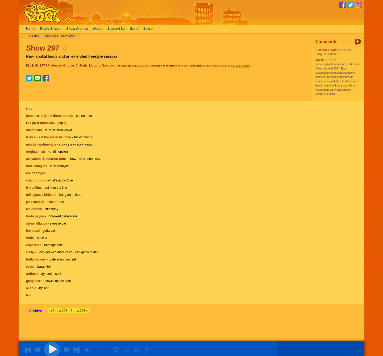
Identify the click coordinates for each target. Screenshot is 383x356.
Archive (77, 29)
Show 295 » (68, 35)
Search (149, 29)
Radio (51, 29)
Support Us (116, 29)
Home (30, 29)
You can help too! (241, 65)
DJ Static (82, 65)
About (98, 29)
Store (134, 29)
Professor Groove (61, 65)
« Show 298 (50, 35)
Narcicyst (108, 65)
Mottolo (94, 65)
